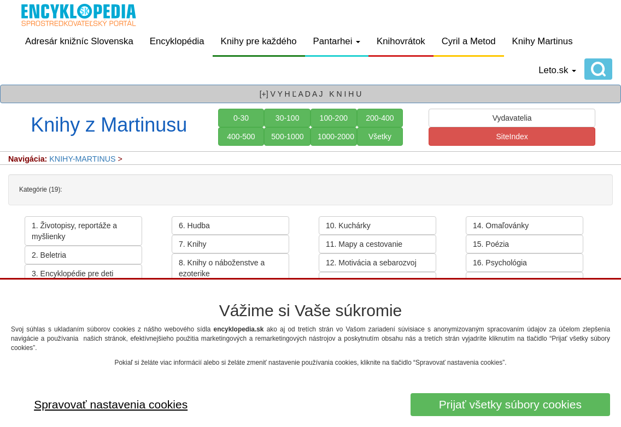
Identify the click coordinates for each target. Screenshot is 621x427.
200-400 (380, 118)
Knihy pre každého (259, 41)
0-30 (241, 118)
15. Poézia (491, 244)
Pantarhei (337, 41)
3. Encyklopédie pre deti (72, 273)
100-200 (334, 118)
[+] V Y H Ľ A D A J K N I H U (311, 94)
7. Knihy (193, 244)
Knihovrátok (401, 41)
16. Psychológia (500, 262)
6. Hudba (194, 225)
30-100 (288, 118)
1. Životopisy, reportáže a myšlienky (74, 231)
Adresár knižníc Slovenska (79, 41)
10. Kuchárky (348, 225)
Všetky (379, 136)
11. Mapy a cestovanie (364, 244)
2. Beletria (49, 255)
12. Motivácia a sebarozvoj (371, 262)
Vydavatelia (512, 118)
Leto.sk (557, 70)
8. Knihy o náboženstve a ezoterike (222, 268)
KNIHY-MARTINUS (82, 159)
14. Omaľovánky (501, 225)
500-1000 (287, 136)
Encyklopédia (177, 41)
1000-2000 (336, 136)
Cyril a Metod (469, 41)
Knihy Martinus (542, 41)
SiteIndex (512, 136)
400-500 (241, 136)
